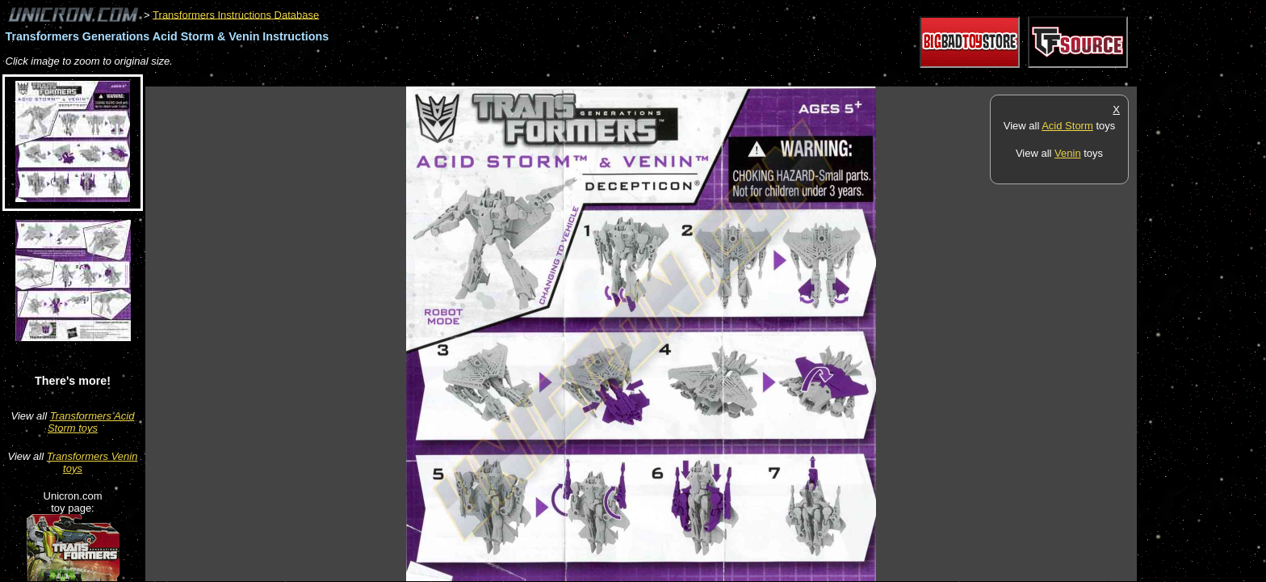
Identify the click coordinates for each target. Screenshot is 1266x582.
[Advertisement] (439, 78)
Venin (1067, 153)
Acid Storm (1067, 126)
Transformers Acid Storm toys (91, 422)
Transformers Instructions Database (236, 14)
